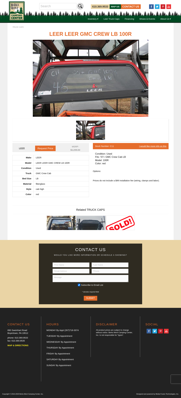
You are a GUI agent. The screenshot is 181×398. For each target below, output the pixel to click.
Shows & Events (147, 19)
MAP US (115, 6)
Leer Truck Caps (111, 19)
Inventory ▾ (93, 19)
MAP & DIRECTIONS (18, 345)
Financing (129, 19)
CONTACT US (130, 6)
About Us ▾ (165, 19)
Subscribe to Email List (92, 285)
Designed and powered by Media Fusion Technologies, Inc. (157, 394)
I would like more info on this (152, 146)
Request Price (45, 148)
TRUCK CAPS (18, 27)
